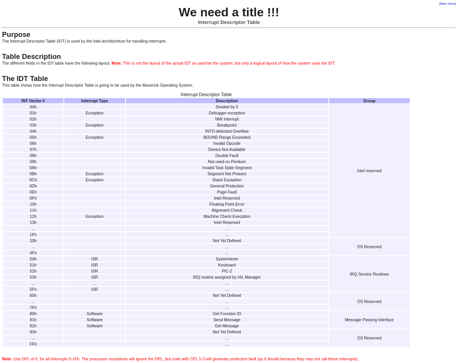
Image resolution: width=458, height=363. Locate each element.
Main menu (447, 3)
